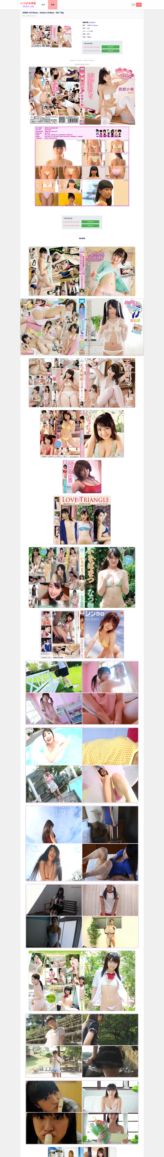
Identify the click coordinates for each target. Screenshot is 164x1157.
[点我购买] (92, 22)
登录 (133, 5)
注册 (139, 5)
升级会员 (110, 51)
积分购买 (110, 47)
